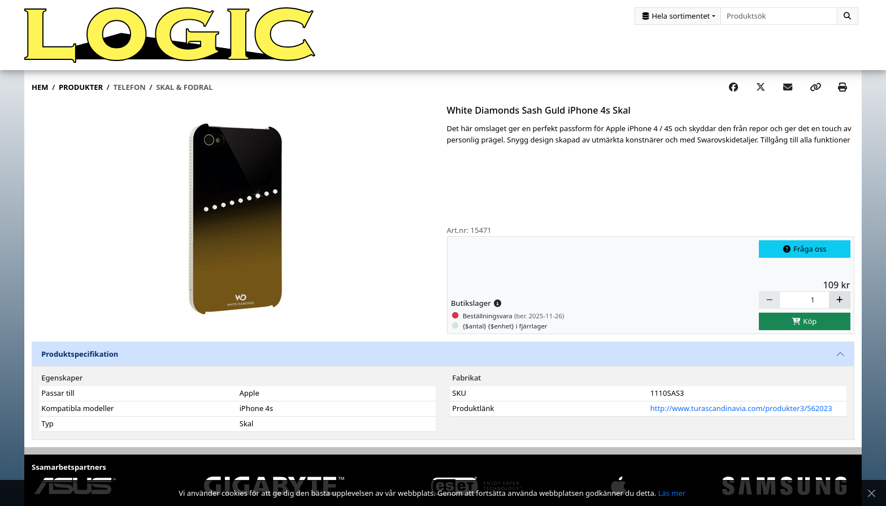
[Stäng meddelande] (871, 493)
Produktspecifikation (79, 354)
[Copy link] (815, 87)
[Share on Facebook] (733, 87)
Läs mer (672, 493)
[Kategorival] (678, 16)
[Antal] (804, 300)
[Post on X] (760, 87)
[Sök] (847, 16)
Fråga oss (805, 249)
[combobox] (778, 16)
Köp (804, 321)
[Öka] (839, 300)
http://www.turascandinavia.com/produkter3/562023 (741, 408)
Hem (40, 87)
